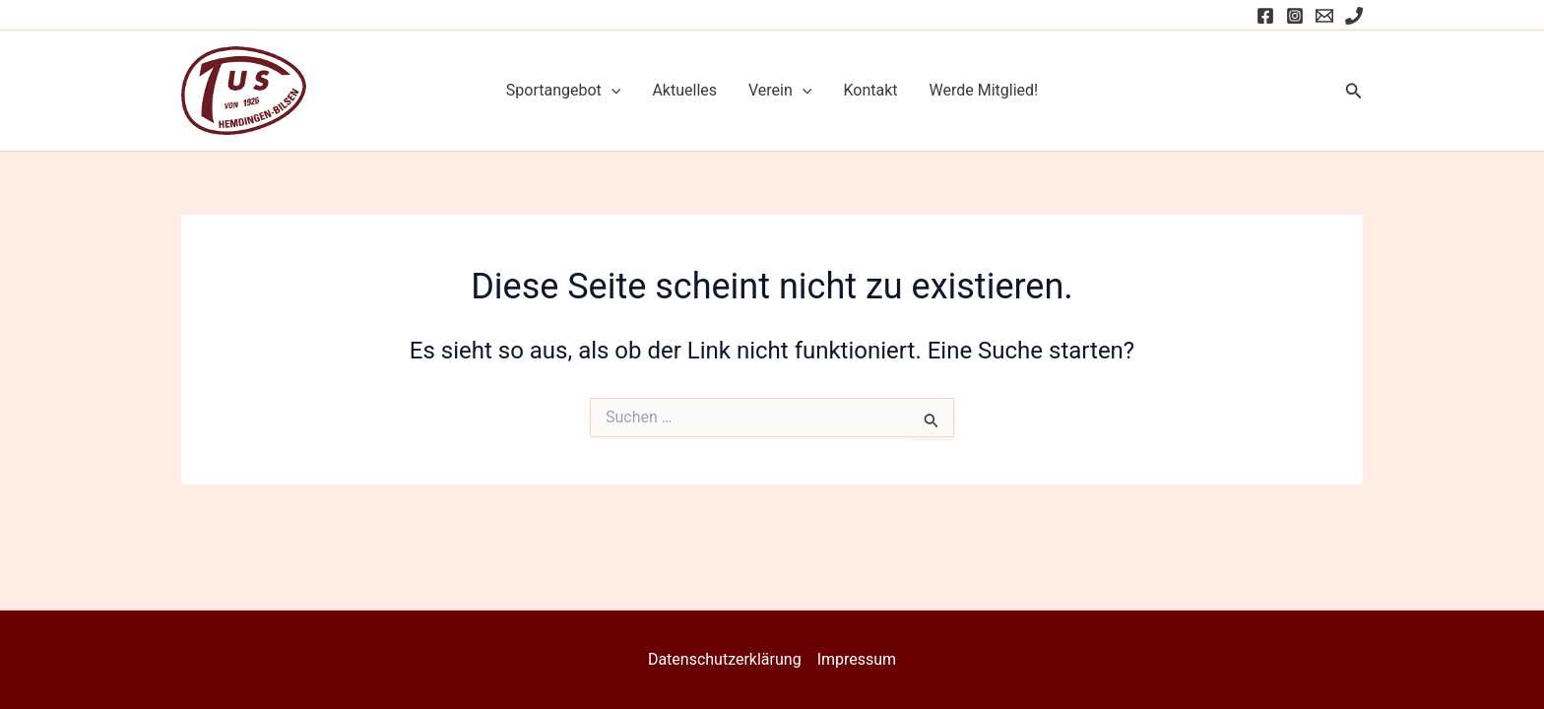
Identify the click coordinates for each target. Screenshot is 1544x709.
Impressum (857, 659)
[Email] (1324, 16)
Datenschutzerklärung (725, 659)
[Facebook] (1265, 16)
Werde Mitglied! (984, 90)
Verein (779, 90)
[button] (1354, 91)
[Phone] (1354, 16)
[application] (611, 90)
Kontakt (870, 90)
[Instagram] (1295, 16)
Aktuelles (684, 90)
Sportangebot (563, 90)
